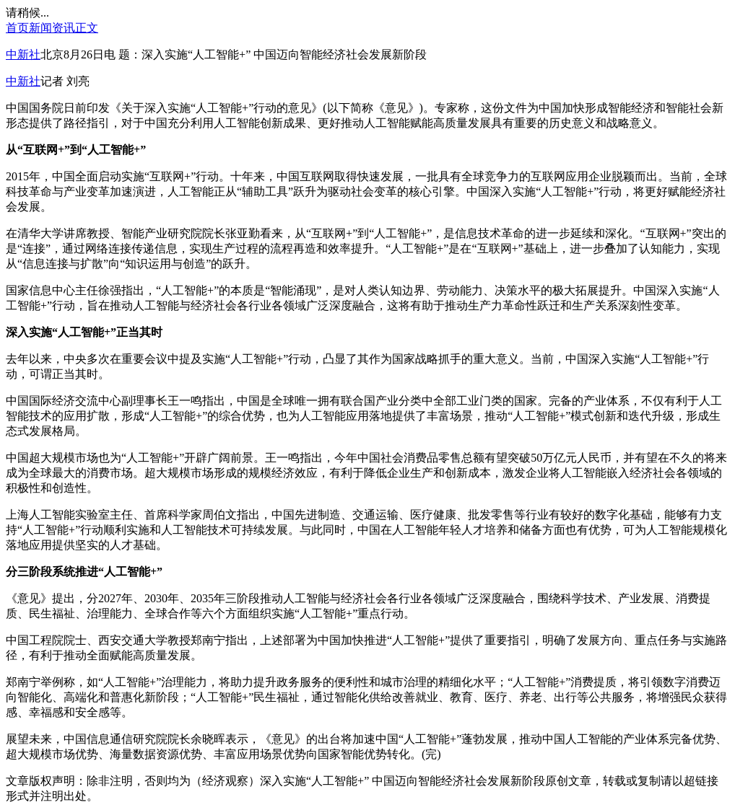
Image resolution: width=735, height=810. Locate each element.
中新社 (23, 54)
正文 (86, 28)
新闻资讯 (52, 28)
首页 (17, 28)
